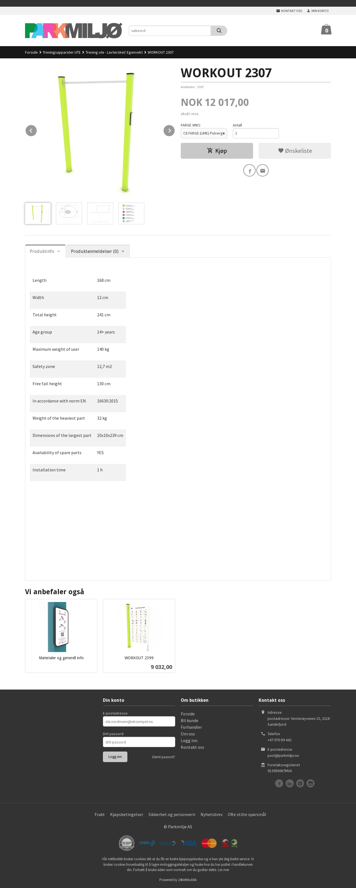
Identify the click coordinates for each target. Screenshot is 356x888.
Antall (237, 125)
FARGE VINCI (190, 125)
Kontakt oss (192, 747)
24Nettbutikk (187, 879)
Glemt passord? (163, 757)
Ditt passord (113, 733)
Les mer (223, 869)
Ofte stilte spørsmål (247, 814)
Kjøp (217, 151)
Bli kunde (189, 720)
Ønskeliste (295, 151)
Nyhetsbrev (211, 814)
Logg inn (189, 740)
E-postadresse (115, 713)
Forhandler (191, 727)
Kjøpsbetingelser (126, 814)
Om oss (188, 734)
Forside (31, 52)
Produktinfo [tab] (42, 251)
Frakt (100, 814)
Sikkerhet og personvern (172, 814)
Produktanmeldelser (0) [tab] (94, 251)
